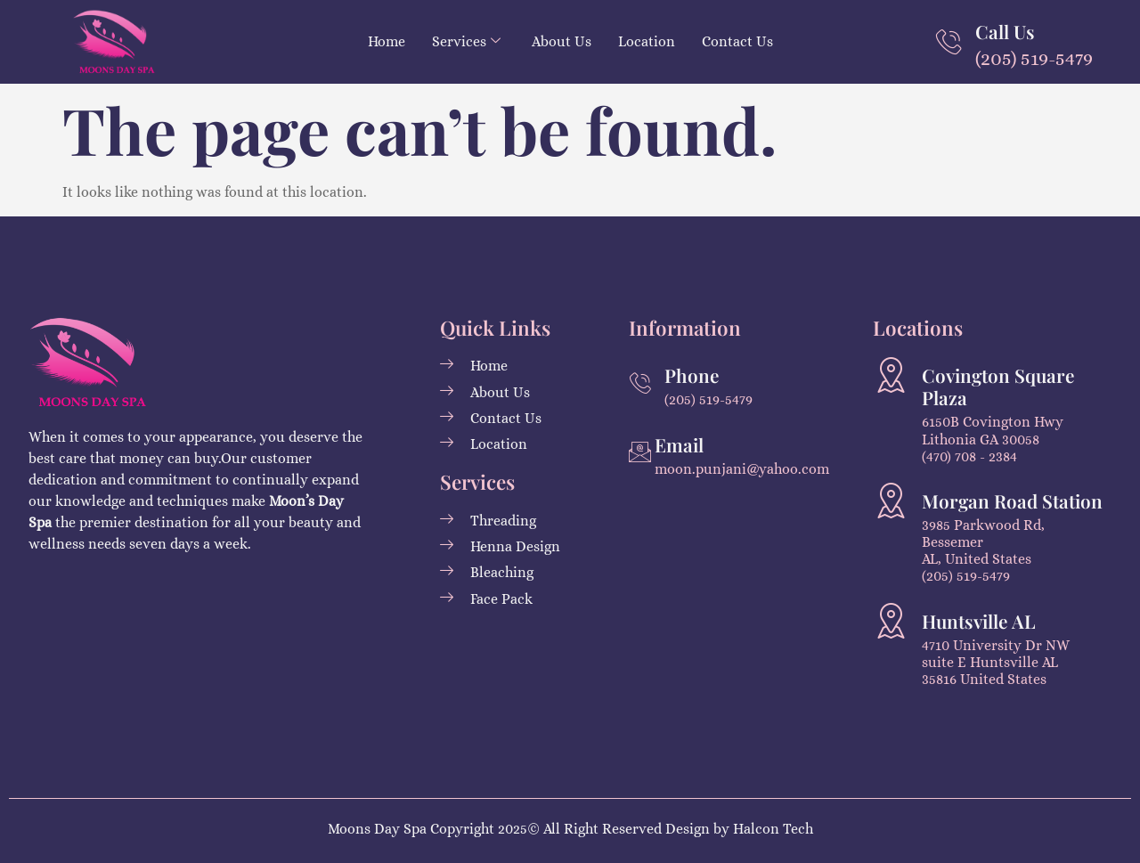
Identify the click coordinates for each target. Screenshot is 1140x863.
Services (466, 41)
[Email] (640, 452)
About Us (561, 41)
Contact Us (737, 41)
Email (679, 444)
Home (386, 41)
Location (646, 41)
